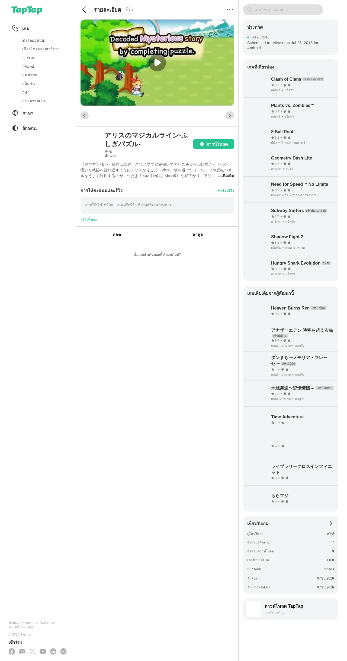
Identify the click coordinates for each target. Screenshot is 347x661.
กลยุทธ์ (28, 66)
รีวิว (129, 9)
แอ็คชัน (28, 84)
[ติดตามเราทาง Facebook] (12, 652)
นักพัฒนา (15, 622)
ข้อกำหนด (47, 622)
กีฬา (26, 92)
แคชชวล (30, 75)
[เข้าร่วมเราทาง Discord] (22, 651)
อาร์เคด (29, 58)
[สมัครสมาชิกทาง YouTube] (43, 651)
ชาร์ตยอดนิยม (34, 40)
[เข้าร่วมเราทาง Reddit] (53, 651)
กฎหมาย (31, 622)
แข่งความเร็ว (33, 101)
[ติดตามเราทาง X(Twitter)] (32, 652)
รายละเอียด (107, 10)
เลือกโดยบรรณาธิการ (41, 49)
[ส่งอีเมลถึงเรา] (63, 651)
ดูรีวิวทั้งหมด (89, 220)
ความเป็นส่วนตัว (21, 627)
